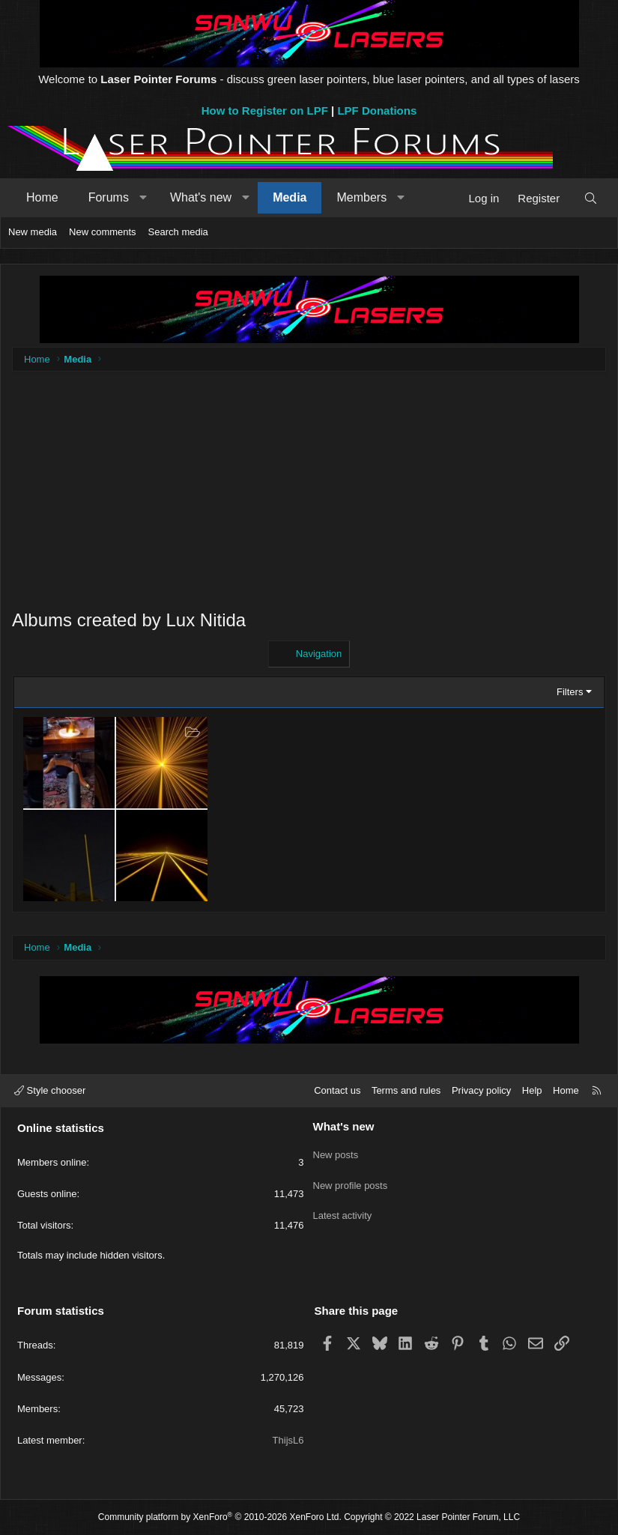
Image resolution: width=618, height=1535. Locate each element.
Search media (178, 231)
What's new (200, 197)
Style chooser (49, 1090)
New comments (102, 231)
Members (361, 197)
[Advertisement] (309, 499)
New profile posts (350, 1178)
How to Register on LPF (265, 110)
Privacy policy (481, 1090)
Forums (108, 197)
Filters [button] (570, 691)
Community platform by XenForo (220, 1517)
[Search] (591, 198)
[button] (142, 198)
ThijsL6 (288, 1440)
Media (289, 197)
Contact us (337, 1090)
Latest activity (342, 1205)
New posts (336, 1151)
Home (42, 197)
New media (32, 231)
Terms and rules (406, 1090)
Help (532, 1090)
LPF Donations (376, 110)
